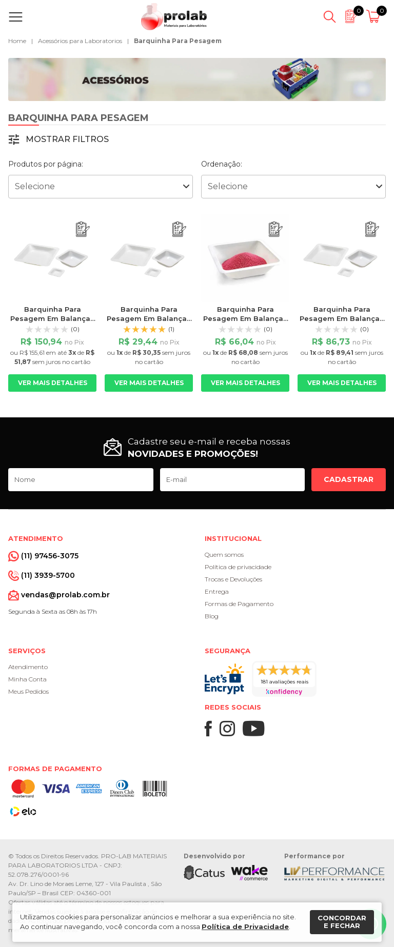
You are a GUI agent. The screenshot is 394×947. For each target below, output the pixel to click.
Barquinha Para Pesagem (178, 41)
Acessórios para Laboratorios (80, 41)
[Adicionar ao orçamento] (82, 229)
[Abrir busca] (330, 17)
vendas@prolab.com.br (65, 594)
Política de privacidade (238, 567)
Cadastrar (348, 479)
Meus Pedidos (28, 691)
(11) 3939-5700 (48, 575)
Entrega (217, 591)
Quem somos (224, 554)
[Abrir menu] (17, 17)
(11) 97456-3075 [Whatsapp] (49, 555)
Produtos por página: (45, 164)
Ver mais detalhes (52, 383)
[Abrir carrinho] (375, 17)
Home (17, 41)
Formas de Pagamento (239, 604)
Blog (212, 616)
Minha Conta (27, 679)
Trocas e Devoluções (233, 579)
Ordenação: (221, 164)
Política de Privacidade (245, 926)
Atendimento (28, 667)
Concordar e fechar (342, 922)
